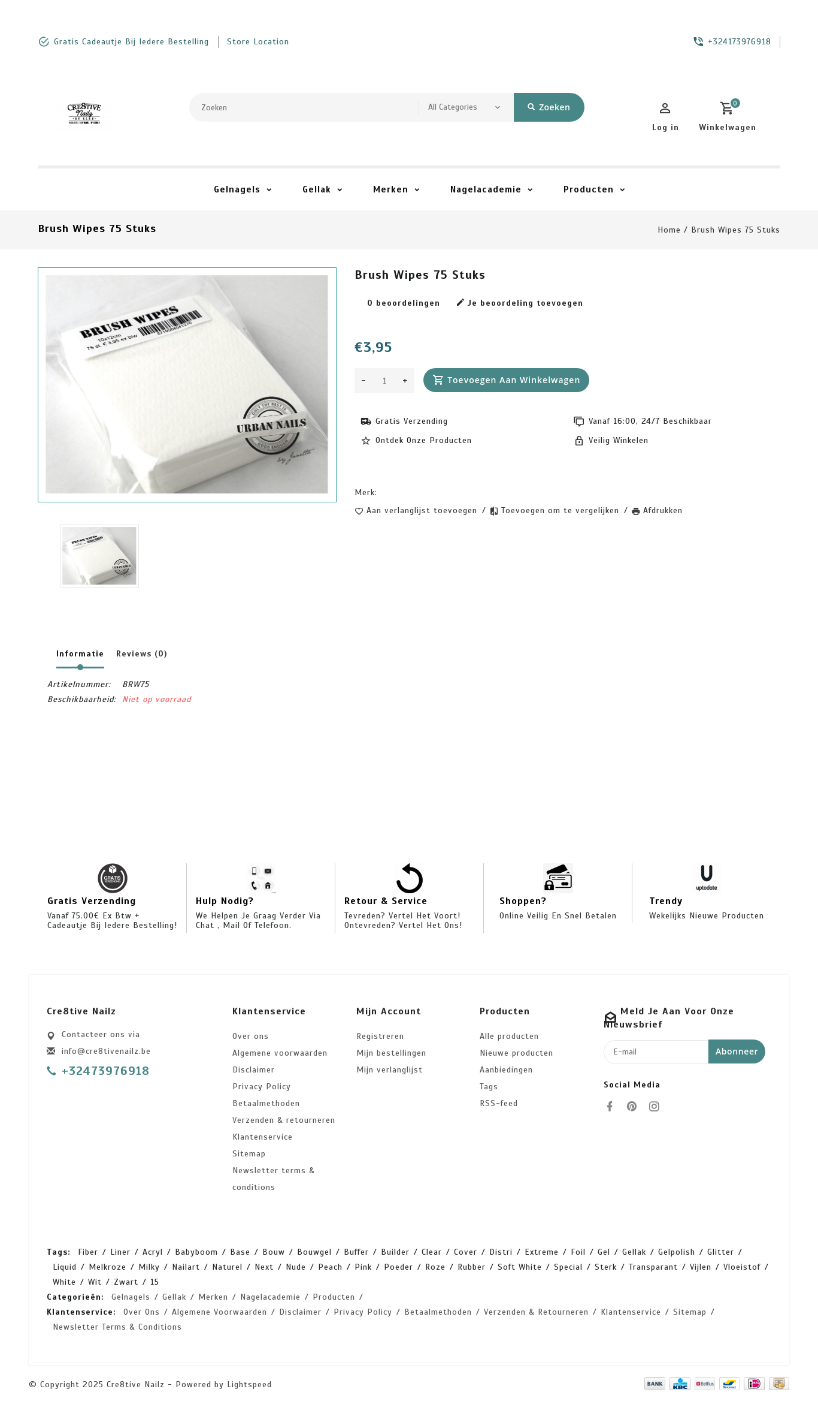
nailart (186, 1267)
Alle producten (509, 1036)
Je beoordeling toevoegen (519, 303)
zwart (126, 1282)
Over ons (250, 1036)
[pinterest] (635, 1106)
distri (501, 1252)
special (568, 1267)
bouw (273, 1252)
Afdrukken (663, 510)
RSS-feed (499, 1103)
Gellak (316, 189)
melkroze (107, 1267)
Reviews (142, 654)
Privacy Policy (261, 1086)
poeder (398, 1267)
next (264, 1267)
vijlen (700, 1267)
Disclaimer (253, 1070)
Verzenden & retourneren (283, 1120)
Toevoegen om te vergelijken (561, 510)
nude (296, 1267)
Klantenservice (262, 1137)
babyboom (196, 1252)
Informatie (80, 654)
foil (578, 1252)
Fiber (88, 1252)
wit (95, 1282)
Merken (390, 189)
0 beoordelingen (403, 303)
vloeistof (742, 1267)
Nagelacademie (486, 189)
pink (363, 1267)
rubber (472, 1267)
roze (435, 1267)
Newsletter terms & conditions (273, 1178)
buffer (356, 1252)
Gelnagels (237, 189)
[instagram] (657, 1106)
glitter (720, 1252)
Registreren (380, 1036)
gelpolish (676, 1252)
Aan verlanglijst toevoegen (423, 510)
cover (465, 1252)
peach (330, 1267)
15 (154, 1282)
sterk (606, 1267)
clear (432, 1252)
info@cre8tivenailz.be (106, 1051)
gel (604, 1252)
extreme (542, 1252)
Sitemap (249, 1154)
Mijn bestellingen (391, 1053)
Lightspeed (249, 1384)
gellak (634, 1252)
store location (258, 42)
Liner (120, 1252)
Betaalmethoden (266, 1103)
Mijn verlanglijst (389, 1070)
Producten (588, 189)
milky (149, 1267)
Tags (489, 1086)
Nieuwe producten (516, 1053)
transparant (653, 1267)
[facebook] (613, 1106)
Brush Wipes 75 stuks (735, 230)
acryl (153, 1252)
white (64, 1282)
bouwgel (314, 1252)
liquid (65, 1267)
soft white (520, 1267)
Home (669, 230)
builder (395, 1252)
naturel (227, 1267)
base (240, 1252)
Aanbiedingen (506, 1070)
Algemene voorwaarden (280, 1053)
